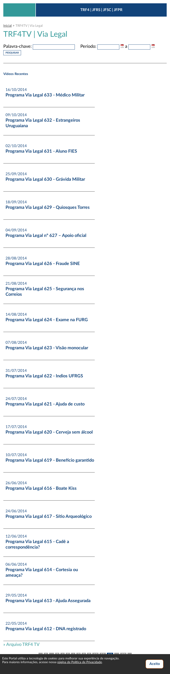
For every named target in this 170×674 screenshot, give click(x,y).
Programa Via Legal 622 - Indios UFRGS (44, 376)
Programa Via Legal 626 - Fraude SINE (43, 263)
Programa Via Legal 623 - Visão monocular (47, 348)
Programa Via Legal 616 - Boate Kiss (41, 488)
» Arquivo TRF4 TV (21, 644)
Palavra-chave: (17, 46)
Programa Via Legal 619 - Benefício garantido (50, 460)
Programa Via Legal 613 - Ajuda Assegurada (48, 601)
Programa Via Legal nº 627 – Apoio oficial (46, 235)
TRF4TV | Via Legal (29, 25)
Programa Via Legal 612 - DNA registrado (46, 629)
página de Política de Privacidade (79, 662)
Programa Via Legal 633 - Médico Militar (45, 95)
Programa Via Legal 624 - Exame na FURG (47, 320)
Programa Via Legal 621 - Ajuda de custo (45, 404)
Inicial (7, 25)
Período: (88, 46)
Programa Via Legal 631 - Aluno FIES (41, 151)
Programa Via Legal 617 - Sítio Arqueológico (49, 516)
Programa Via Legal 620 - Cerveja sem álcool (49, 432)
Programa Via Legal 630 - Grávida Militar (45, 179)
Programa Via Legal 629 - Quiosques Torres (48, 207)
